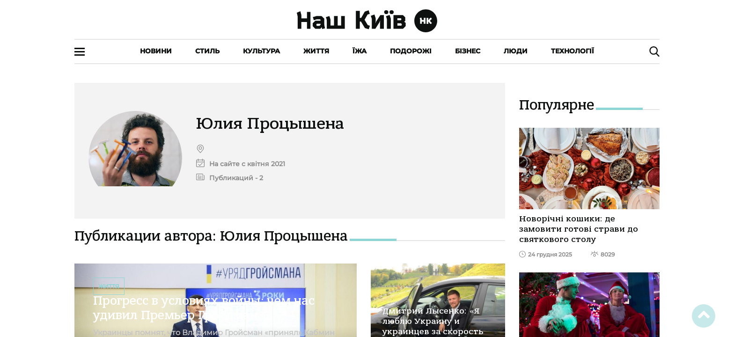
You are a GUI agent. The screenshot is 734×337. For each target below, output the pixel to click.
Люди (516, 51)
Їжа (359, 51)
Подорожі (411, 51)
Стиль (207, 51)
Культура (261, 51)
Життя (316, 51)
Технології (572, 51)
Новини (156, 51)
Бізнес (467, 51)
